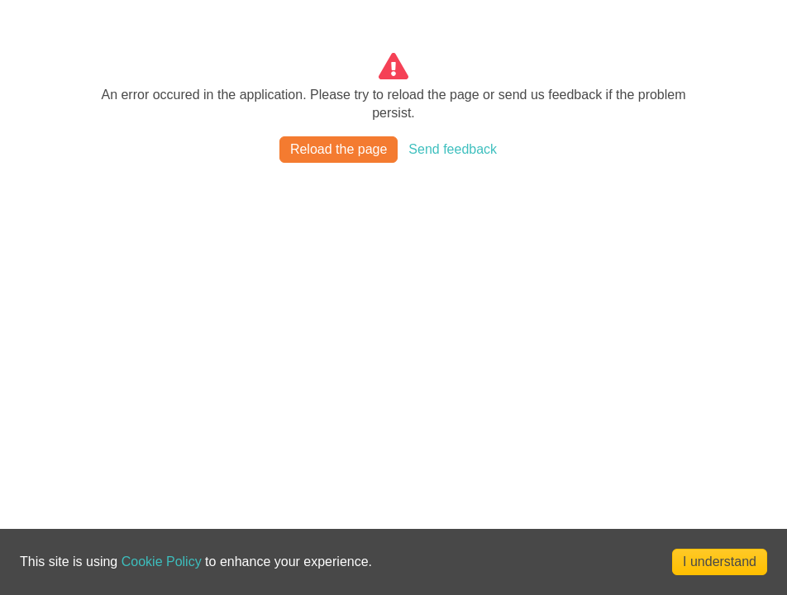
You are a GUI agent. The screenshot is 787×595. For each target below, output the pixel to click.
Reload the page (338, 149)
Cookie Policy (162, 562)
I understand (719, 562)
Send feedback (452, 149)
